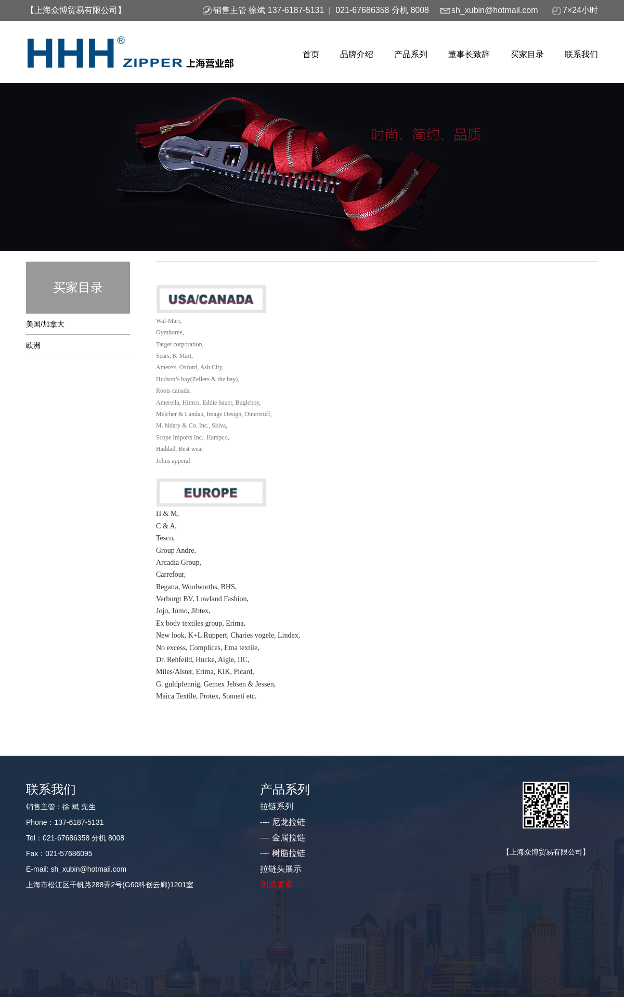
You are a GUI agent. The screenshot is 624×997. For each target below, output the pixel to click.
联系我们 (581, 54)
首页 (311, 54)
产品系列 (410, 54)
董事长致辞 (469, 54)
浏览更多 (276, 884)
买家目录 (527, 54)
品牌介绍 (356, 54)
